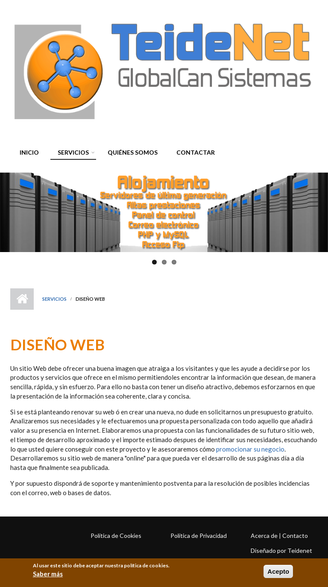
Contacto (295, 535)
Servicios (71, 153)
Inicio (29, 152)
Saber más (48, 574)
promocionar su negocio (250, 449)
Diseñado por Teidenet (281, 550)
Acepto (278, 571)
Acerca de (264, 535)
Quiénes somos (133, 152)
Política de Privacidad (198, 535)
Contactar (195, 152)
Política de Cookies (116, 535)
